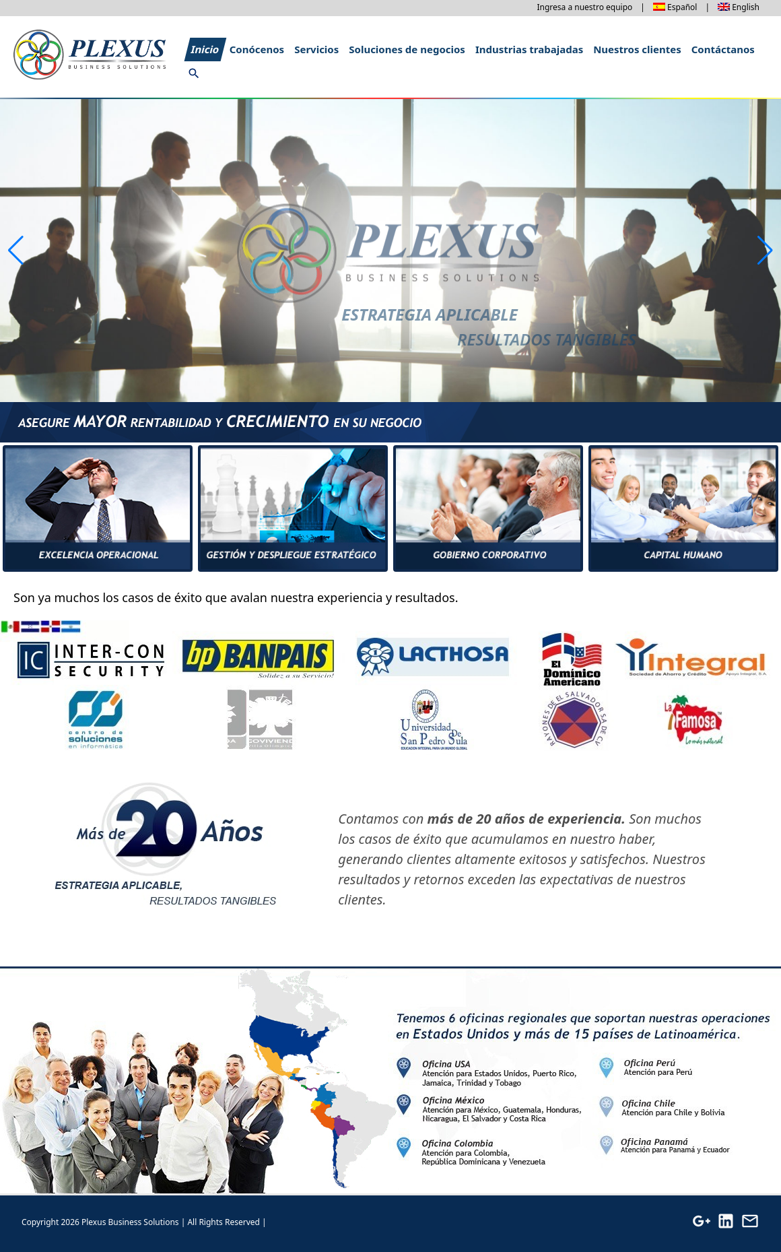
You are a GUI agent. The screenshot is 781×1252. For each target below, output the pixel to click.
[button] (765, 250)
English (745, 7)
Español (682, 7)
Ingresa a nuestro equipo (584, 7)
